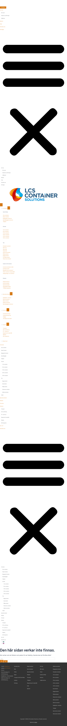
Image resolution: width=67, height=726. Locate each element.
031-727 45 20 (4, 2)
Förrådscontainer (6, 257)
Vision (41, 671)
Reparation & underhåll (8, 333)
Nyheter (1, 21)
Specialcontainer (3, 397)
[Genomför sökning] (1, 661)
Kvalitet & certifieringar (5, 15)
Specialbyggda (4, 576)
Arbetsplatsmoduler (7, 286)
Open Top (5, 247)
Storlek (2, 361)
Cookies (16, 680)
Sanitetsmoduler (6, 284)
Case (1, 24)
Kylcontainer (4, 383)
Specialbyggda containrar (8, 220)
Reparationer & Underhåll (32, 683)
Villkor (15, 671)
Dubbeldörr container (7, 297)
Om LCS (1, 425)
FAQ (15, 669)
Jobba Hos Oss (43, 680)
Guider (2, 395)
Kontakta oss (3, 26)
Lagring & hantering (7, 315)
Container (2, 344)
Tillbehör (5, 221)
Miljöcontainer (6, 254)
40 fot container (6, 236)
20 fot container (6, 234)
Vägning (4, 334)
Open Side (5, 249)
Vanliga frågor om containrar (9, 273)
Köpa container (6, 216)
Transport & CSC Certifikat (19, 677)
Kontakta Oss (17, 666)
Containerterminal (7, 313)
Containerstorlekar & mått (8, 267)
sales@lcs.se (13, 2)
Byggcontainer (6, 255)
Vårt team (3, 12)
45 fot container (6, 237)
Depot (15, 674)
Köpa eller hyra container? (8, 270)
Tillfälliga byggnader (7, 288)
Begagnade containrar (7, 218)
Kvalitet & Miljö (43, 674)
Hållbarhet (3, 18)
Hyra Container (30, 669)
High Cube (5, 250)
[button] (33, 98)
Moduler (1, 400)
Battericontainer (6, 299)
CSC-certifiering (6, 329)
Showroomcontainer (7, 258)
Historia (41, 677)
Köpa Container (4, 350)
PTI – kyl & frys (6, 331)
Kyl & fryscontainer (7, 252)
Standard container (7, 246)
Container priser (6, 268)
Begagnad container (57, 669)
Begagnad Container (4, 353)
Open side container (57, 711)
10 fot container (6, 233)
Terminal (2, 403)
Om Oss (1, 10)
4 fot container (6, 229)
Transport (5, 328)
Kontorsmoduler (6, 283)
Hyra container (6, 215)
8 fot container (6, 231)
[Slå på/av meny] (1, 204)
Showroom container (6, 389)
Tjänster (2, 406)
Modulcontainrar (6, 281)
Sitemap (16, 683)
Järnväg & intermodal (7, 318)
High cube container (57, 713)
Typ (1, 378)
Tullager (4, 317)
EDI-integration (6, 336)
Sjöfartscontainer (6, 302)
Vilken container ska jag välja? (9, 271)
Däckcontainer (6, 300)
